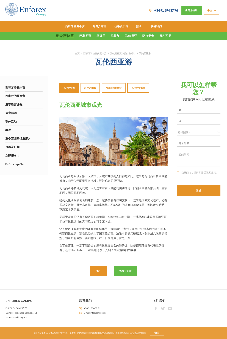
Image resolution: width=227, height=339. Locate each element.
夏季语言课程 (13, 104)
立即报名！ (12, 155)
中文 (209, 10)
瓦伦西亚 (165, 35)
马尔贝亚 (131, 35)
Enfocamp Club (15, 164)
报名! (139, 26)
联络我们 (156, 26)
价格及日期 (121, 26)
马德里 (100, 35)
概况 (8, 130)
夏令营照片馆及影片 (18, 138)
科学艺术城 (90, 87)
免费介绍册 (191, 10)
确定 (156, 332)
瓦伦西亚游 (69, 87)
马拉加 (115, 35)
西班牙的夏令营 (75, 26)
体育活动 (11, 113)
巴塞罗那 (85, 35)
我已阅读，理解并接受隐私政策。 (199, 172)
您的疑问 (199, 159)
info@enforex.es (98, 312)
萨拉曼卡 (148, 35)
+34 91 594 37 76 (166, 10)
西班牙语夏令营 (15, 87)
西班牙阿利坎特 (114, 87)
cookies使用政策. (137, 333)
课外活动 (11, 121)
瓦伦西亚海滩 (138, 87)
